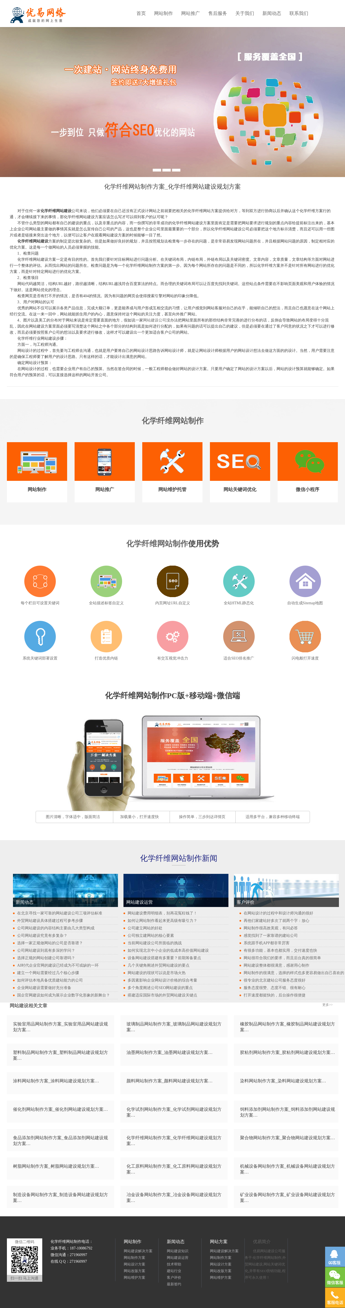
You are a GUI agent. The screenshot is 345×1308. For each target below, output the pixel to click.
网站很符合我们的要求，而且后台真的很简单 (282, 958)
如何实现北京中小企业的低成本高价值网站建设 (168, 950)
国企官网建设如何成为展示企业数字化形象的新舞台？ (63, 995)
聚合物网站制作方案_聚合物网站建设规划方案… (287, 1137)
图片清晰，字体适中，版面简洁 (73, 817)
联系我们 (298, 13)
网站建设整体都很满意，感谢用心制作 (276, 965)
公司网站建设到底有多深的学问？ (46, 950)
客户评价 (174, 1277)
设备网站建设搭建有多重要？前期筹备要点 (164, 958)
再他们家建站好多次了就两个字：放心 (276, 921)
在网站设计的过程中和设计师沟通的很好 (278, 913)
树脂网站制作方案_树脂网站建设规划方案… (56, 1166)
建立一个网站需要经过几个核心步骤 (48, 973)
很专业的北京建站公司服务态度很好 (275, 980)
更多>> (327, 1005)
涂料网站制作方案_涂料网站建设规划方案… (56, 1080)
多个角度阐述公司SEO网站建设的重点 (160, 988)
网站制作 (163, 13)
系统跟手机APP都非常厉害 (266, 943)
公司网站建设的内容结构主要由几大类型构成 (55, 928)
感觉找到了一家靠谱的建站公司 (271, 935)
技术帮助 (174, 1264)
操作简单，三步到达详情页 (202, 817)
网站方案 (219, 1241)
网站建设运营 (177, 1258)
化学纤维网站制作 (173, 420)
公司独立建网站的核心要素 (151, 935)
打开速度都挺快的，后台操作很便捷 (275, 995)
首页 (141, 13)
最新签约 (174, 1284)
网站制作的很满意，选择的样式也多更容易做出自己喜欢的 (294, 973)
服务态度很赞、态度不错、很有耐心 (275, 988)
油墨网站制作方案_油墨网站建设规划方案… (170, 1052)
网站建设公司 (154, 320)
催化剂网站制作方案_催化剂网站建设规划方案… (60, 1109)
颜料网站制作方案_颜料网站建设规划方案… (170, 1080)
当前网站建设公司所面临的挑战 (155, 943)
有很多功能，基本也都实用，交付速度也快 (280, 950)
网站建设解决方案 (138, 1251)
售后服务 (217, 13)
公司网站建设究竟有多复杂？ (42, 935)
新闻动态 (271, 13)
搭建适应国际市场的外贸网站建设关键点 (162, 995)
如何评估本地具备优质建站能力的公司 (50, 980)
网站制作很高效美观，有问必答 (271, 928)
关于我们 (244, 13)
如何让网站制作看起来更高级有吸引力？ (162, 921)
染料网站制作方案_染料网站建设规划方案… (283, 1080)
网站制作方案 (134, 1258)
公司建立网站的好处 (145, 928)
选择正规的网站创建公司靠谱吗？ (46, 958)
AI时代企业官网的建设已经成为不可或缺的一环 (58, 965)
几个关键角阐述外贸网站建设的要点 (158, 965)
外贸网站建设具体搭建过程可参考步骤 (50, 921)
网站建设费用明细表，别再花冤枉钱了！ (162, 913)
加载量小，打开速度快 (139, 817)
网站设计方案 (134, 1264)
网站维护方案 (134, 1277)
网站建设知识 (177, 1251)
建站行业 (174, 1271)
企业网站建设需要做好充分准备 (44, 988)
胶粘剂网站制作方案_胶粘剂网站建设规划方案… (287, 1052)
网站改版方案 (134, 1271)
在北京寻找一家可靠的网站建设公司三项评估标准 (59, 913)
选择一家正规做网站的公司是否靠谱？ (50, 943)
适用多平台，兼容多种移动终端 (273, 817)
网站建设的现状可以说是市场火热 (157, 973)
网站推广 (190, 13)
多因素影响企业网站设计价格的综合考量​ (162, 980)
